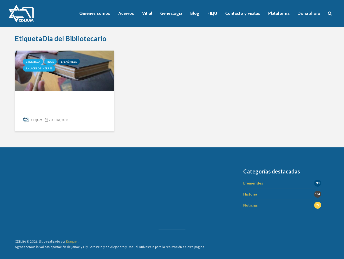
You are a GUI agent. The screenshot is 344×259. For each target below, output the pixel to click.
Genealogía (171, 13)
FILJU (212, 13)
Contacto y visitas (242, 13)
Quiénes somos (94, 13)
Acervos (126, 13)
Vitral (147, 13)
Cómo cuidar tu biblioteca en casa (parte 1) (60, 105)
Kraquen (72, 241)
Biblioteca (33, 61)
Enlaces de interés (39, 68)
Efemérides (69, 61)
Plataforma (278, 13)
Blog (194, 13)
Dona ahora (309, 13)
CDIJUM (32, 120)
